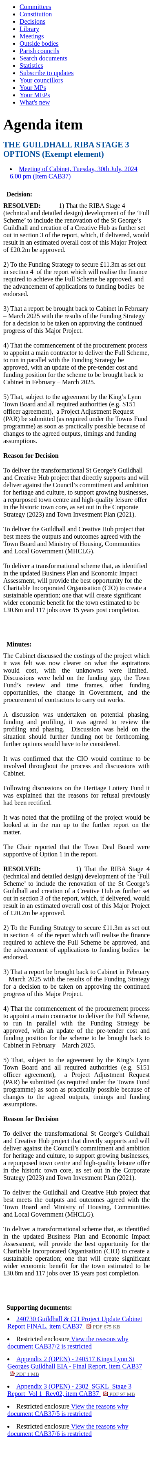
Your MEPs (35, 94)
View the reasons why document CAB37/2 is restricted (68, 1342)
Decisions (32, 21)
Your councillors (41, 80)
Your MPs (33, 87)
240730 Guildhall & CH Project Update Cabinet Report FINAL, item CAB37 (74, 1322)
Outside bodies (39, 43)
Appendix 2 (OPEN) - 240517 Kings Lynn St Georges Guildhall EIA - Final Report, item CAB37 (74, 1366)
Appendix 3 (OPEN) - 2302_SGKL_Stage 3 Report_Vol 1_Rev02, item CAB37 (71, 1390)
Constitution (36, 14)
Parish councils (39, 50)
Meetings (32, 36)
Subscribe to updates (46, 72)
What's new (35, 102)
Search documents (43, 58)
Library (29, 28)
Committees (35, 6)
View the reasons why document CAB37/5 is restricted (68, 1410)
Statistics (31, 65)
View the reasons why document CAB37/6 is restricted (68, 1430)
